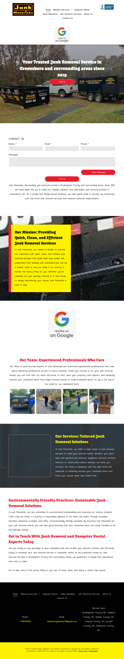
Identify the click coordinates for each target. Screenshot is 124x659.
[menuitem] (47, 10)
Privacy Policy (93, 651)
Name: (12, 144)
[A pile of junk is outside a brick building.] (30, 456)
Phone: (84, 144)
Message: (13, 155)
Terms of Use (83, 651)
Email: (47, 144)
